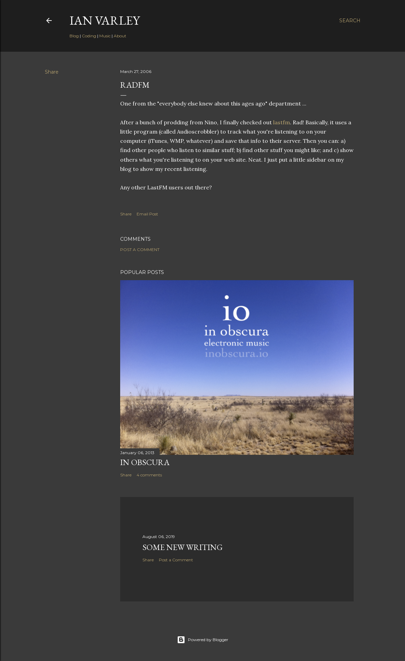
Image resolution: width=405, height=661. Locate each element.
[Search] (349, 20)
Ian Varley (104, 20)
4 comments (149, 474)
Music (105, 35)
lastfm (281, 122)
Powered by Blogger (202, 640)
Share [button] (52, 72)
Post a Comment (140, 249)
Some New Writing (182, 547)
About (120, 35)
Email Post (147, 213)
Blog (74, 35)
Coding (89, 35)
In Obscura (144, 462)
